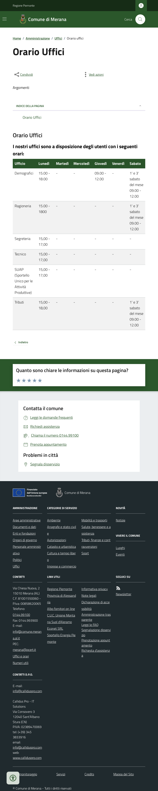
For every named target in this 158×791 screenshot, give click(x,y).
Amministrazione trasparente (96, 617)
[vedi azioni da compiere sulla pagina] (93, 74)
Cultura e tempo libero (61, 556)
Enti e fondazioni (24, 533)
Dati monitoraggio (25, 774)
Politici (17, 559)
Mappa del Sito (123, 774)
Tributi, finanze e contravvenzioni (95, 543)
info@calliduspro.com (27, 747)
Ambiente (53, 520)
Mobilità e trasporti (94, 520)
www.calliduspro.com (27, 757)
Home (17, 38)
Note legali (88, 595)
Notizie (120, 520)
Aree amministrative (27, 520)
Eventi (120, 554)
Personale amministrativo (27, 550)
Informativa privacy (94, 588)
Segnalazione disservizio (96, 632)
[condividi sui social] (23, 74)
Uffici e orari (21, 656)
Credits (89, 774)
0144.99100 (21, 614)
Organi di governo (25, 539)
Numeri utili (20, 662)
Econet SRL (55, 628)
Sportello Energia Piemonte (61, 638)
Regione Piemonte (24, 5)
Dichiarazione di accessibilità (95, 605)
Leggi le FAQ (90, 624)
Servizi (60, 774)
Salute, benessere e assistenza (96, 530)
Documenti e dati (24, 526)
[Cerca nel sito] (138, 19)
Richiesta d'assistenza (95, 653)
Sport (85, 553)
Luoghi (120, 547)
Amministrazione (38, 38)
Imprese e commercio (61, 566)
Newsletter (123, 594)
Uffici (58, 38)
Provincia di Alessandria (61, 599)
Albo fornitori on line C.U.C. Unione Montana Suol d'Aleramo (61, 615)
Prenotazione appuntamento (95, 643)
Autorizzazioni (56, 539)
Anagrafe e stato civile (61, 530)
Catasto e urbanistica (61, 546)
